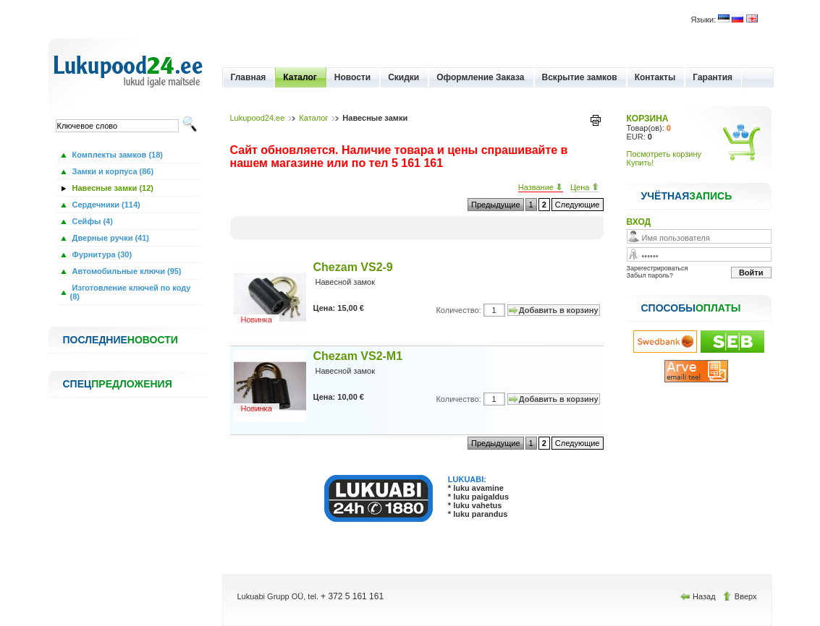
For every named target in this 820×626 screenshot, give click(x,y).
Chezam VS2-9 (353, 267)
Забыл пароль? (650, 275)
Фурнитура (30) (101, 254)
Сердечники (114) (105, 204)
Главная (248, 77)
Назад (699, 596)
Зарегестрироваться (657, 268)
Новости (352, 77)
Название (540, 187)
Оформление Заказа (480, 77)
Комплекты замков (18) (116, 154)
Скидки (403, 77)
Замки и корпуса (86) (112, 171)
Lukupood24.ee (257, 117)
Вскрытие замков (579, 77)
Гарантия (712, 77)
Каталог (300, 77)
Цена (584, 187)
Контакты (655, 77)
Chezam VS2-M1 (358, 356)
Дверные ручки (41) (110, 237)
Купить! (640, 162)
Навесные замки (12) (112, 188)
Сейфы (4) (91, 221)
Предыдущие (495, 204)
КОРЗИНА (648, 118)
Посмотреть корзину (664, 154)
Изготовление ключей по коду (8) (130, 292)
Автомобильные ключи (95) (126, 271)
